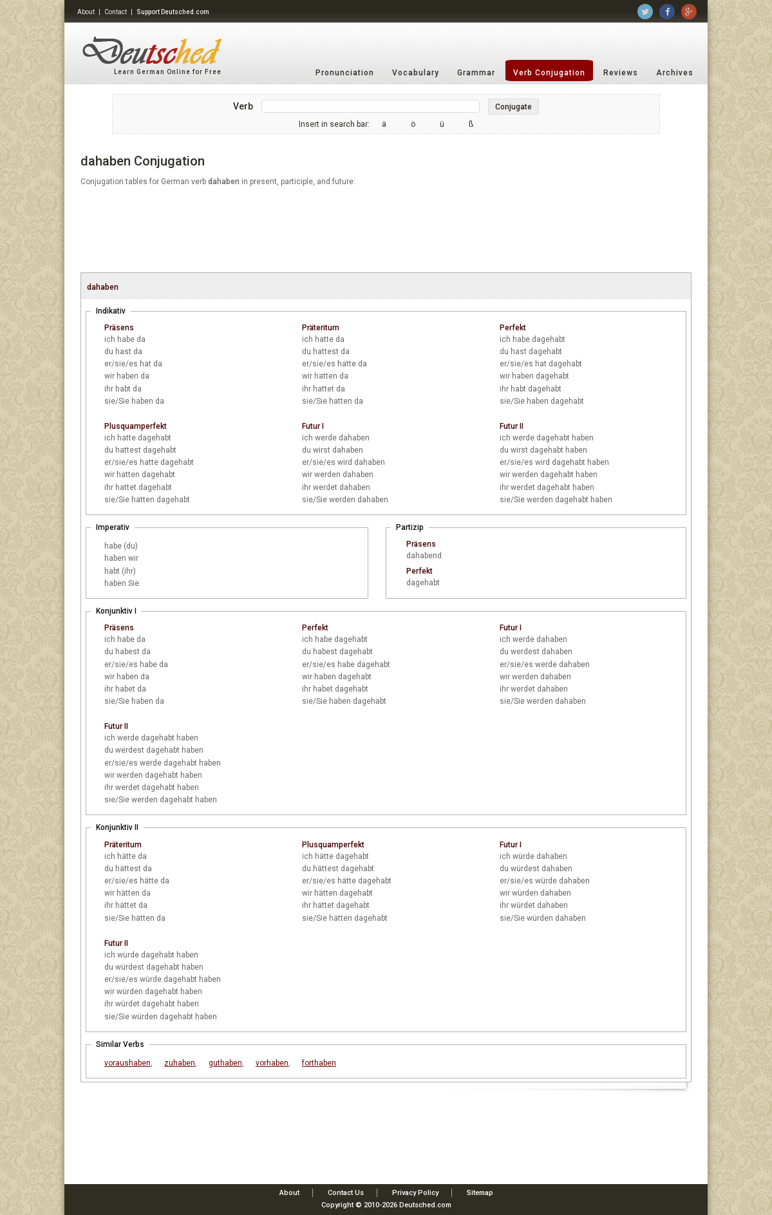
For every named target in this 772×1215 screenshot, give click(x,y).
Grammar (476, 72)
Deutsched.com (425, 1205)
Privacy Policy (415, 1193)
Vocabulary (415, 72)
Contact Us (346, 1193)
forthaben (319, 1063)
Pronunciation (344, 72)
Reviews (620, 72)
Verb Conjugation (549, 72)
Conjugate (513, 106)
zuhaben (179, 1063)
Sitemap (480, 1193)
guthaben (225, 1063)
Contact (115, 11)
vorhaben (272, 1063)
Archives (674, 72)
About (86, 11)
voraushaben (127, 1063)
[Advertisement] (385, 230)
